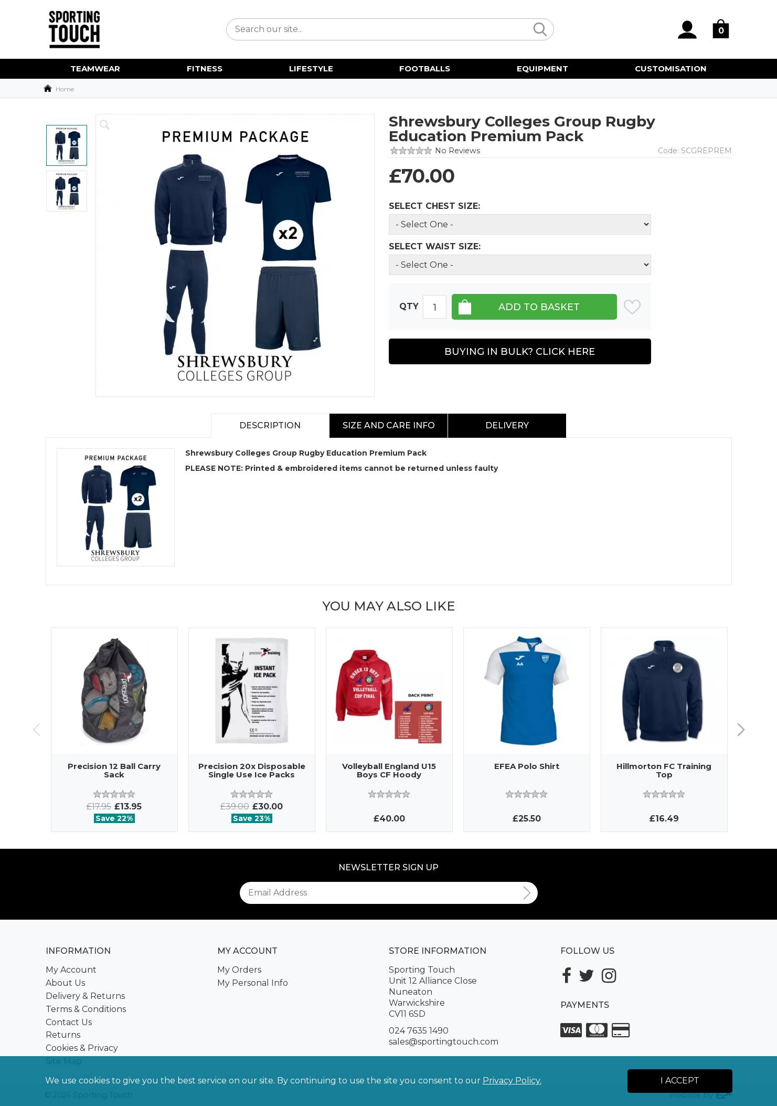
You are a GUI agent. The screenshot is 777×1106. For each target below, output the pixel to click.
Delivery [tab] (507, 425)
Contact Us (69, 1022)
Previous (36, 729)
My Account (71, 970)
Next (741, 729)
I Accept (680, 1081)
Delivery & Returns (85, 996)
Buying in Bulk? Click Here (519, 351)
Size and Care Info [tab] (389, 425)
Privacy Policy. (512, 1081)
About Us (65, 983)
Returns (63, 1035)
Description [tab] (270, 425)
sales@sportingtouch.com (443, 1042)
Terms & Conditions (86, 1009)
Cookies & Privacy (82, 1048)
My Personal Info (252, 983)
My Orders (239, 970)
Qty (409, 306)
